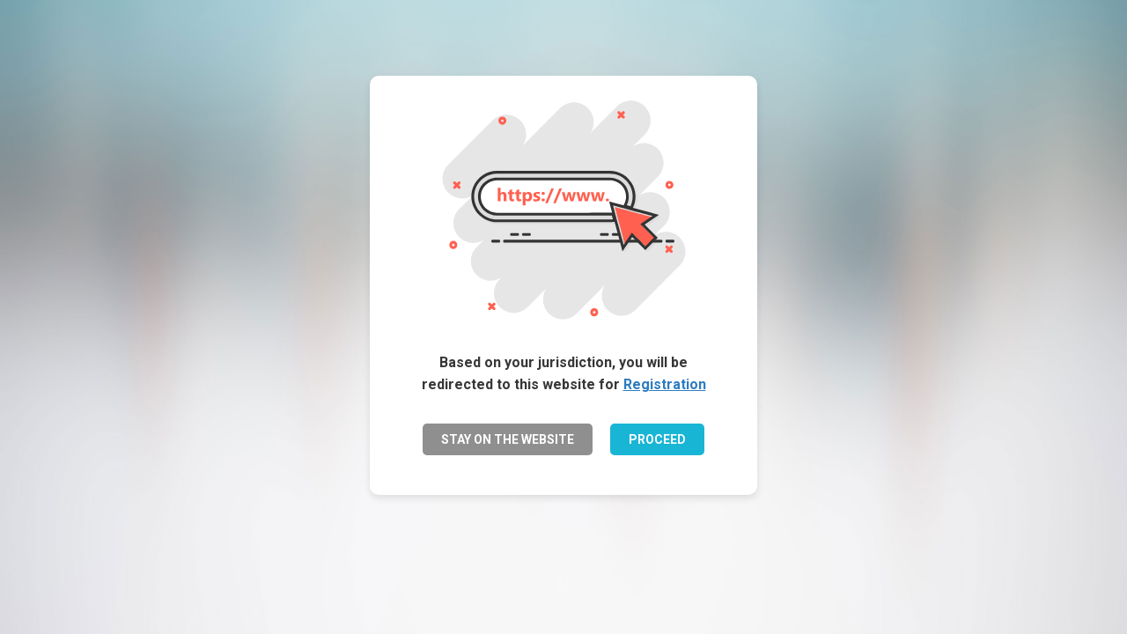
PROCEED (657, 439)
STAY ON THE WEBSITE (507, 439)
